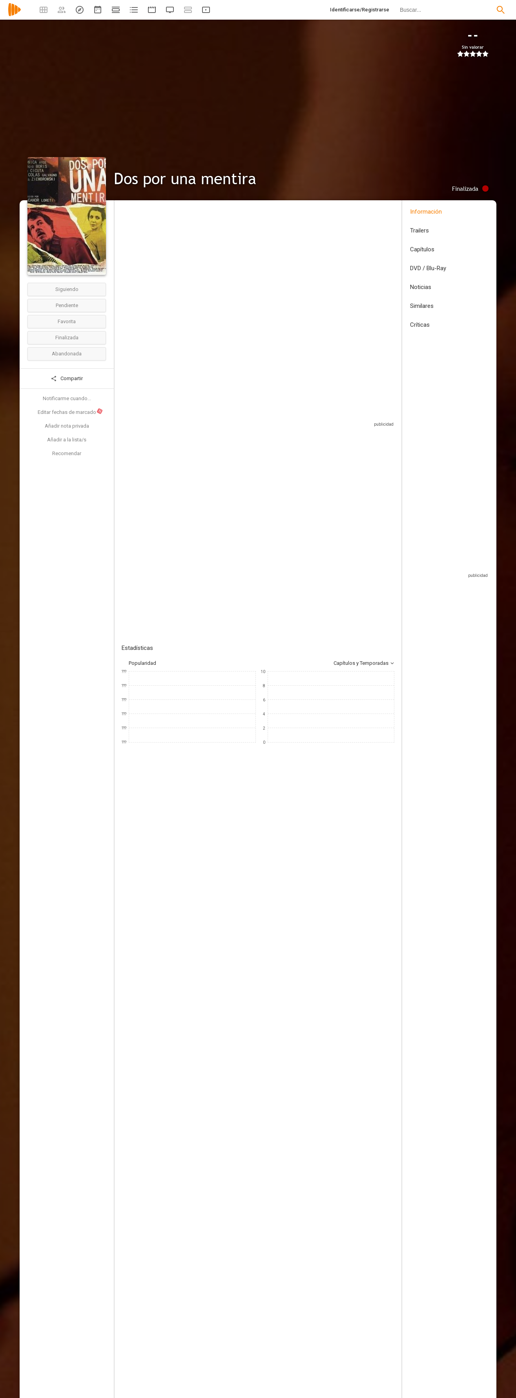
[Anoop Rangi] (197, 1139)
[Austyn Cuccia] (337, 1201)
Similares (422, 305)
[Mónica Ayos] (192, 866)
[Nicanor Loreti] (197, 950)
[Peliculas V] (197, 1183)
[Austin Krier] (337, 1129)
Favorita (67, 321)
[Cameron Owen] (197, 1066)
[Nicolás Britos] (337, 972)
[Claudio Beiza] (197, 1023)
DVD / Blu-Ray (428, 268)
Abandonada (67, 354)
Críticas (420, 324)
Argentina (133, 264)
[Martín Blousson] (337, 1016)
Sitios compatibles (310, 420)
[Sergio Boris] (145, 866)
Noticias (420, 287)
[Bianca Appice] (337, 1223)
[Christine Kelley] (197, 1251)
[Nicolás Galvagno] (380, 866)
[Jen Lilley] (239, 866)
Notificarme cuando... (67, 398)
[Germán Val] (337, 994)
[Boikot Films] (197, 1161)
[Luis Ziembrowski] (286, 866)
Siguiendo (66, 289)
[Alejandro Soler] (337, 1085)
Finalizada (66, 337)
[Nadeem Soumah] (197, 972)
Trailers (419, 230)
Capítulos (422, 249)
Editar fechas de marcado (70, 411)
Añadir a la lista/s (66, 440)
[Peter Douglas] (333, 866)
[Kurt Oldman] (337, 1107)
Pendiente (67, 305)
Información (426, 211)
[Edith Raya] (337, 1179)
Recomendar (66, 453)
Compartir (67, 378)
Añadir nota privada (67, 426)
